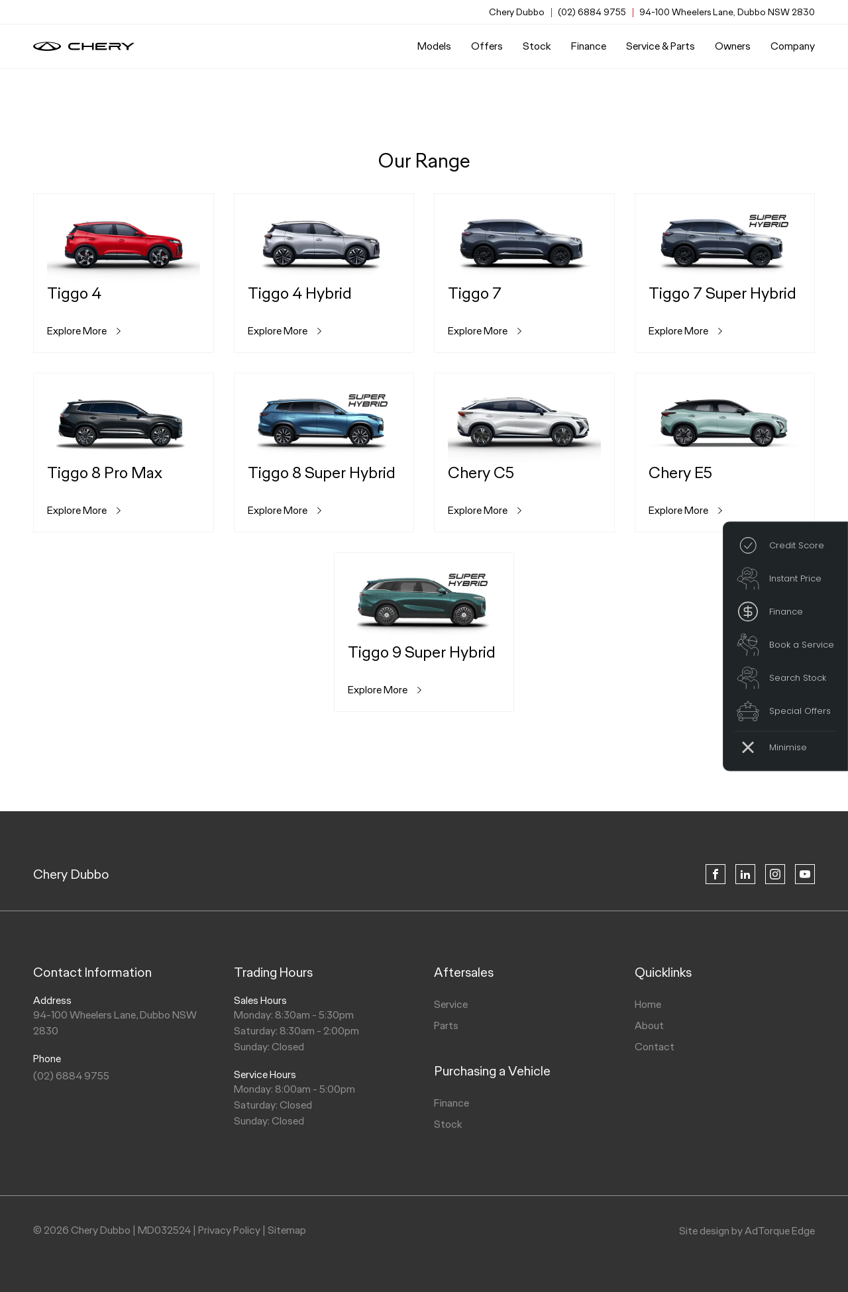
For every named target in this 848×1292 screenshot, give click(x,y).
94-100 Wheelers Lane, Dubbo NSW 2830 (727, 12)
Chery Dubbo (71, 874)
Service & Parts (660, 46)
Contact (654, 1047)
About (649, 1025)
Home (648, 1004)
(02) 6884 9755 (592, 12)
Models (434, 46)
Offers (487, 46)
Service (451, 1004)
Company (792, 46)
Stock (537, 46)
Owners (733, 46)
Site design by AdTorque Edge (747, 1231)
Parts (446, 1025)
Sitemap (287, 1230)
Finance (588, 46)
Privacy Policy (229, 1230)
